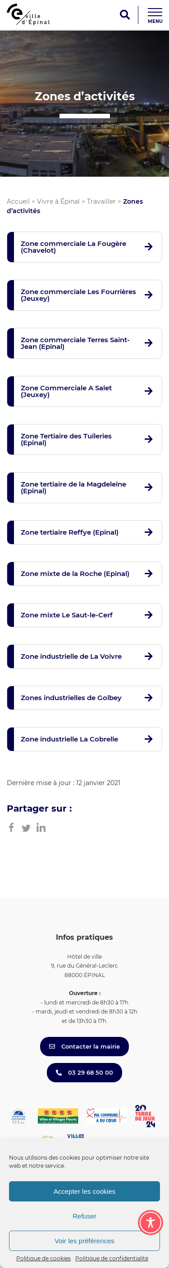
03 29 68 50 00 (84, 1072)
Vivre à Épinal (58, 201)
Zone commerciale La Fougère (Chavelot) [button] (73, 246)
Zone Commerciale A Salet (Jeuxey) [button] (66, 391)
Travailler (101, 201)
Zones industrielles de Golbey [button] (71, 697)
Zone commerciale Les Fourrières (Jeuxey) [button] (78, 295)
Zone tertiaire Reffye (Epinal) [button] (70, 532)
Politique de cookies (43, 1258)
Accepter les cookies (85, 1191)
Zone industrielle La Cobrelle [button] (69, 739)
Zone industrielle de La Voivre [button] (71, 656)
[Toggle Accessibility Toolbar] (150, 1222)
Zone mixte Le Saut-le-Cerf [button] (67, 615)
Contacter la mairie (84, 1046)
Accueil (18, 201)
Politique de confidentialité (111, 1258)
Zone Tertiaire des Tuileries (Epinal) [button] (66, 439)
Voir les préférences (84, 1241)
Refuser (84, 1216)
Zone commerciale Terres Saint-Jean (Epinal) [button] (75, 343)
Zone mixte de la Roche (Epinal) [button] (75, 573)
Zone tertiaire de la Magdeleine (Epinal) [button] (73, 487)
